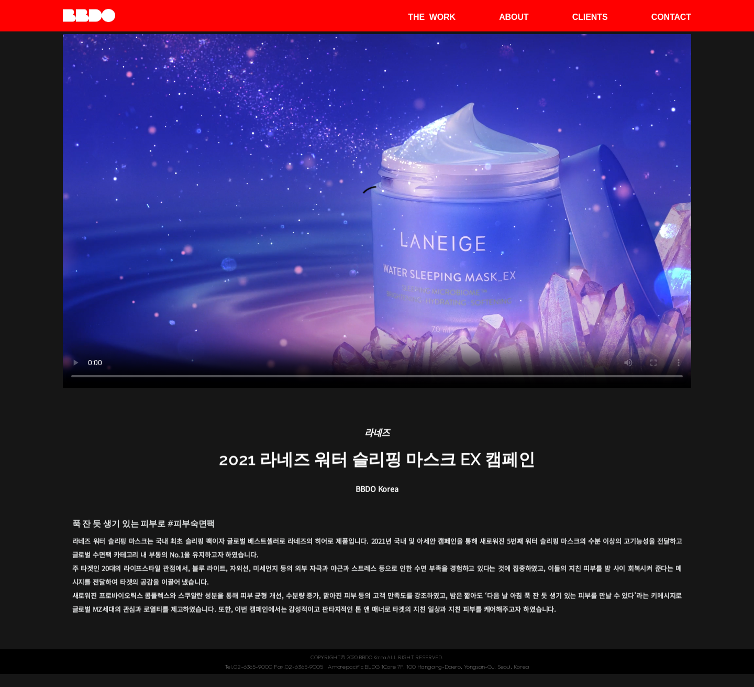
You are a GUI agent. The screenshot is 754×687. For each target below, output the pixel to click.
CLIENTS (590, 17)
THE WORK (432, 17)
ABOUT (513, 17)
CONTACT (671, 17)
